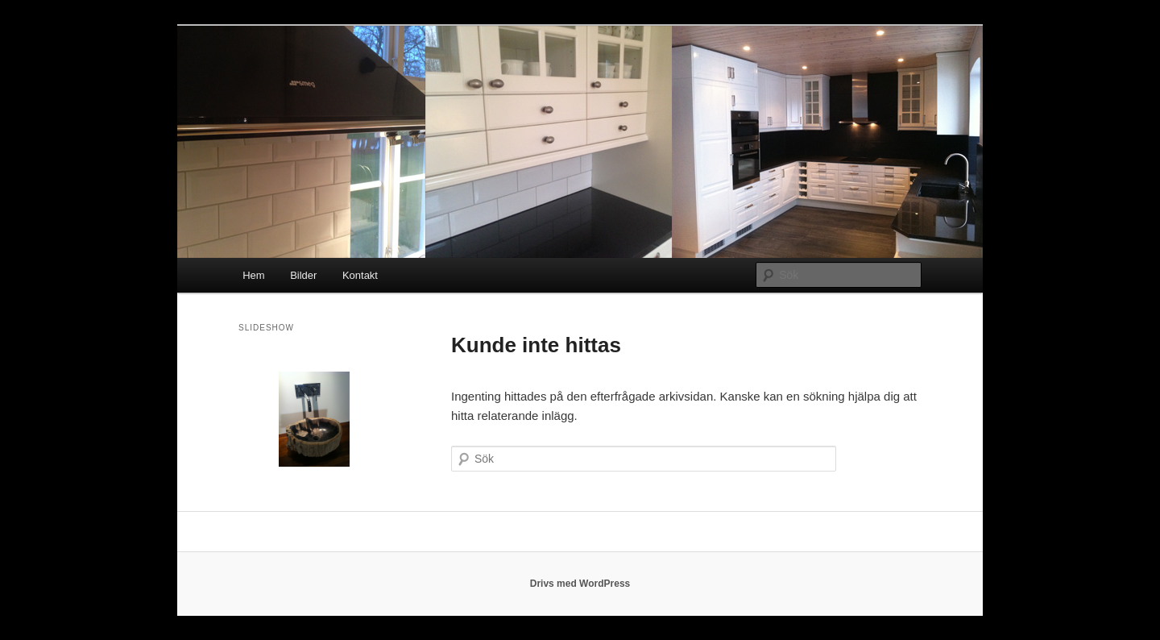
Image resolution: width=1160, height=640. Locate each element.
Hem (253, 275)
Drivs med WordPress (580, 583)
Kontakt (360, 275)
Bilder (303, 275)
